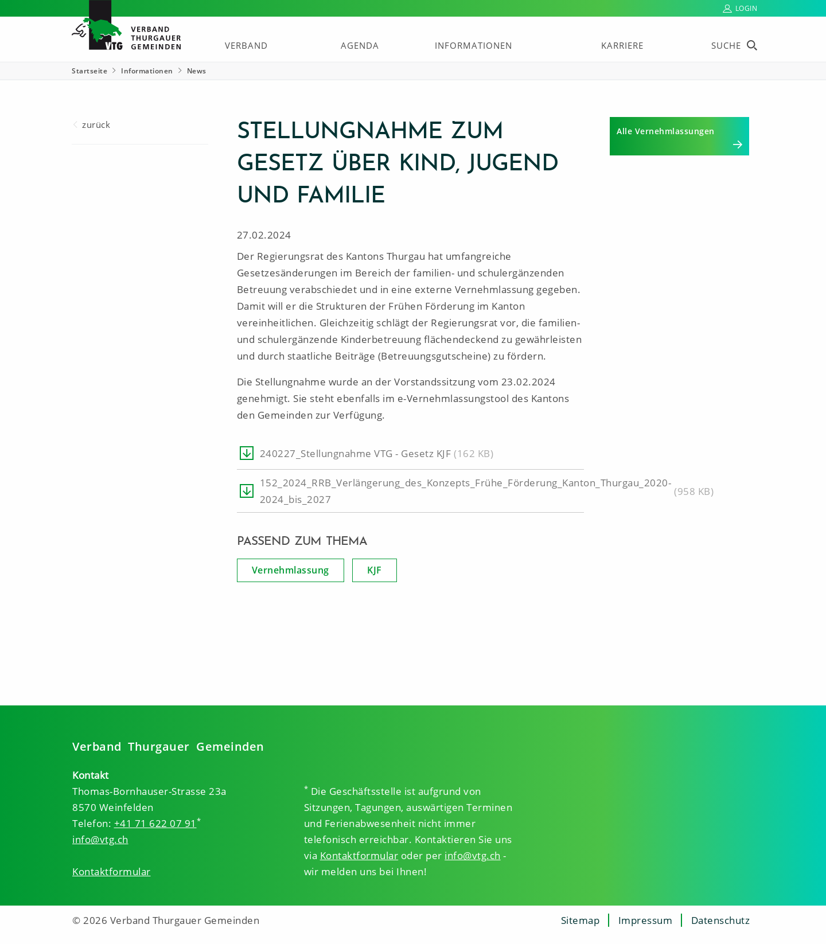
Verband (246, 45)
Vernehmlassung (290, 570)
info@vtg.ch (100, 839)
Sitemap (580, 920)
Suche (726, 45)
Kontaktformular (111, 871)
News (196, 71)
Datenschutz (720, 920)
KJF (374, 570)
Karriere (622, 45)
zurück (96, 124)
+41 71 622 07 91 (155, 823)
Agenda (360, 45)
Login (746, 8)
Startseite (89, 71)
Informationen (473, 45)
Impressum (645, 920)
